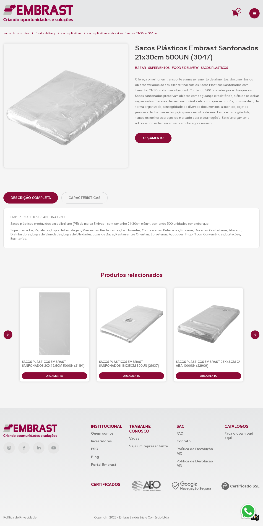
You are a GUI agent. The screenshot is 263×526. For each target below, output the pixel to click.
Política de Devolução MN (195, 463)
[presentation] (8, 334)
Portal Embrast (103, 464)
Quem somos (102, 433)
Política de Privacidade (19, 517)
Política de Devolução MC (195, 451)
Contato (184, 441)
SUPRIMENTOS (159, 68)
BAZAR (140, 68)
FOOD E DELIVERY (45, 33)
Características (84, 198)
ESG (94, 449)
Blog (95, 457)
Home (7, 33)
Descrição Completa (30, 198)
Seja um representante (148, 446)
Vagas (134, 438)
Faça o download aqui (238, 435)
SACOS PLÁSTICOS (214, 68)
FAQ (180, 433)
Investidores (101, 441)
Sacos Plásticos (71, 33)
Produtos (23, 33)
